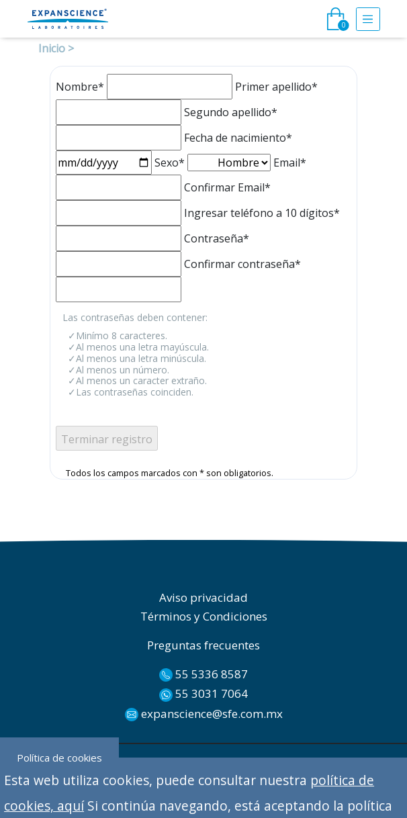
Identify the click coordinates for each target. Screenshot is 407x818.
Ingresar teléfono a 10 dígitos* (262, 213)
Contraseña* (216, 238)
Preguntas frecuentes (203, 645)
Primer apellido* (276, 86)
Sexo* (169, 162)
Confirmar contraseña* (242, 264)
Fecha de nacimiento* (238, 137)
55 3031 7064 (203, 693)
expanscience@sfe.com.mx (204, 714)
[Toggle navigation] (368, 19)
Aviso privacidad (203, 597)
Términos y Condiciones (203, 616)
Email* (289, 162)
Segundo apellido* (230, 112)
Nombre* (80, 86)
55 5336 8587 (203, 674)
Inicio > (56, 48)
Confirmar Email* (227, 187)
